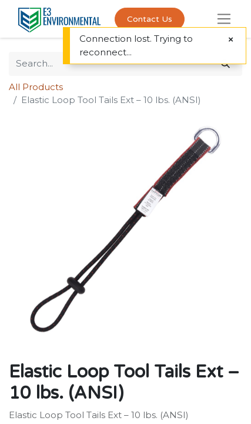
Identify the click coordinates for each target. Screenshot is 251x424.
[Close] (231, 40)
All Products (36, 86)
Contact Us (149, 19)
